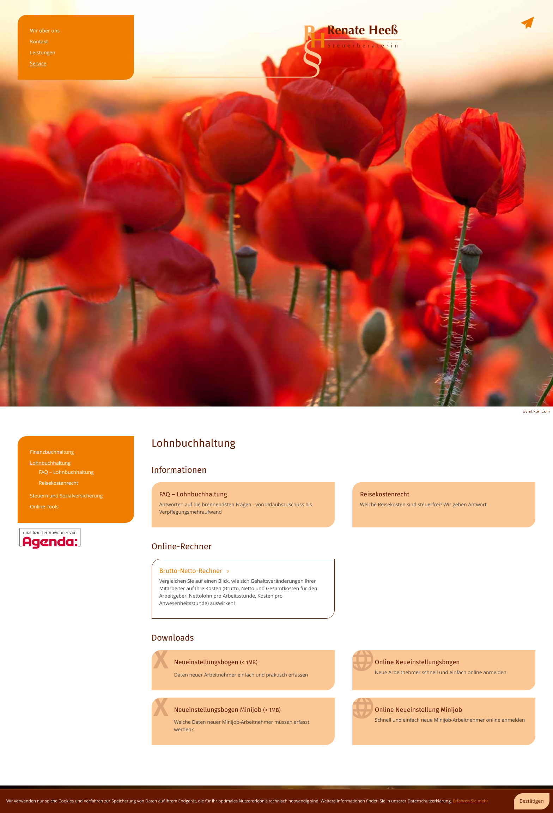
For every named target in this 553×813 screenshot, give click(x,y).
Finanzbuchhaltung (52, 452)
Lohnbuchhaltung (50, 463)
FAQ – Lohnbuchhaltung (66, 472)
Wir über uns (45, 30)
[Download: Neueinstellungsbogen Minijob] (243, 721)
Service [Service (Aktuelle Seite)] (38, 63)
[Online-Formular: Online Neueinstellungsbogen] (443, 670)
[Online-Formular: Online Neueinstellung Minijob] (443, 721)
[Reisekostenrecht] (443, 504)
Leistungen (42, 52)
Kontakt (39, 41)
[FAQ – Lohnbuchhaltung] (243, 504)
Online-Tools (44, 506)
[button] (243, 589)
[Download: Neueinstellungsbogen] (243, 670)
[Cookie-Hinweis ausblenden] (531, 801)
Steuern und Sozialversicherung (66, 496)
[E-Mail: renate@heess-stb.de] (527, 24)
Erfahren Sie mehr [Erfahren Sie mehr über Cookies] (470, 801)
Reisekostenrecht (58, 483)
